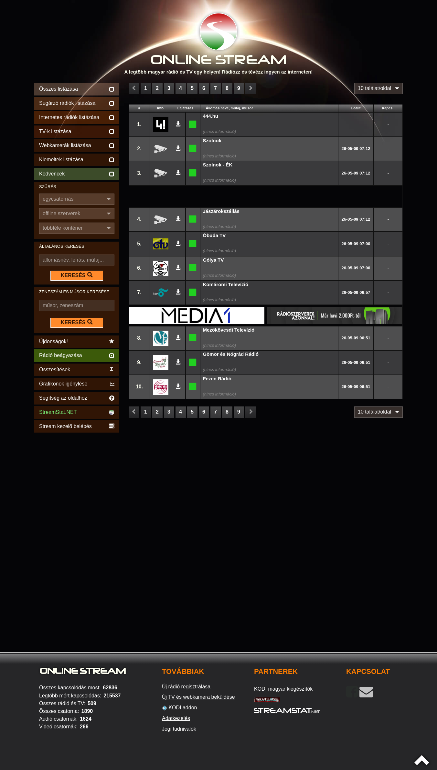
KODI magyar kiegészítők (283, 689)
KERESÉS (76, 275)
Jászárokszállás (221, 211)
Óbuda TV (214, 235)
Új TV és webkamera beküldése (198, 697)
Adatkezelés (176, 718)
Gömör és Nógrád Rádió (231, 354)
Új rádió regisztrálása (186, 686)
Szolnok (212, 140)
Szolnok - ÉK (218, 164)
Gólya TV (213, 260)
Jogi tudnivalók (179, 729)
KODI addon (179, 708)
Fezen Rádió (217, 378)
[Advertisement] (76, 531)
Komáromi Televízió (226, 284)
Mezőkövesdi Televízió (229, 330)
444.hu (210, 116)
